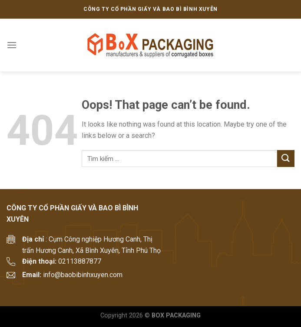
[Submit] (285, 158)
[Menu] (12, 45)
